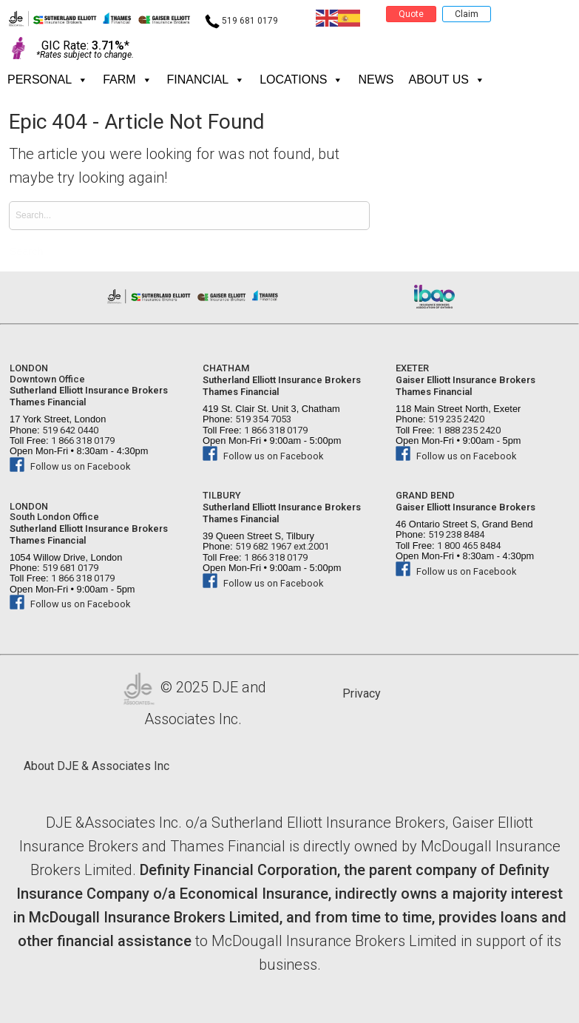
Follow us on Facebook (70, 466)
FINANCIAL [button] (206, 80)
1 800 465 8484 (468, 545)
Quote (411, 14)
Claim (466, 14)
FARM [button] (127, 80)
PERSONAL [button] (47, 80)
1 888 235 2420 (468, 430)
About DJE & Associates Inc (96, 766)
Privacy (361, 693)
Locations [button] (301, 80)
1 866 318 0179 (82, 440)
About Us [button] (446, 80)
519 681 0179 (241, 21)
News (375, 79)
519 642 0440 (69, 430)
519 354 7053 (262, 419)
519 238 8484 (455, 534)
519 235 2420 (455, 419)
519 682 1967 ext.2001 (281, 546)
